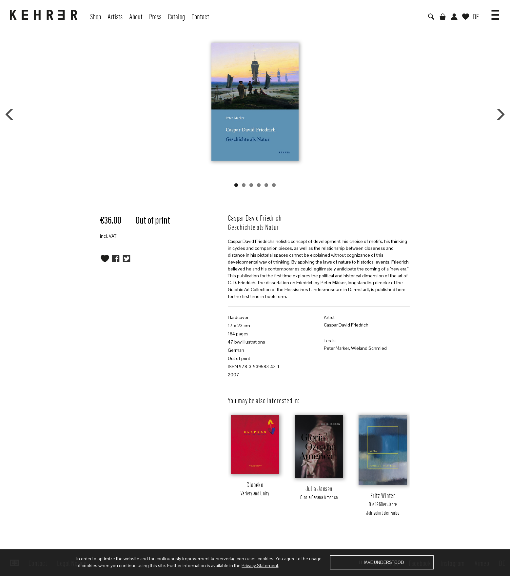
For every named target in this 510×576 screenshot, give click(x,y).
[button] (495, 12)
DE (476, 16)
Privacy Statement (260, 565)
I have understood (382, 562)
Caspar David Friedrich (346, 325)
